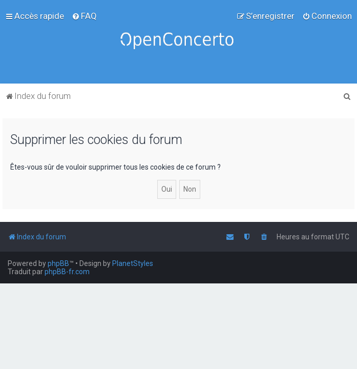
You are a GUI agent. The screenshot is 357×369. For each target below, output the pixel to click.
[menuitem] (84, 16)
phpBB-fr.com (67, 272)
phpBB (58, 263)
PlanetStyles (132, 263)
